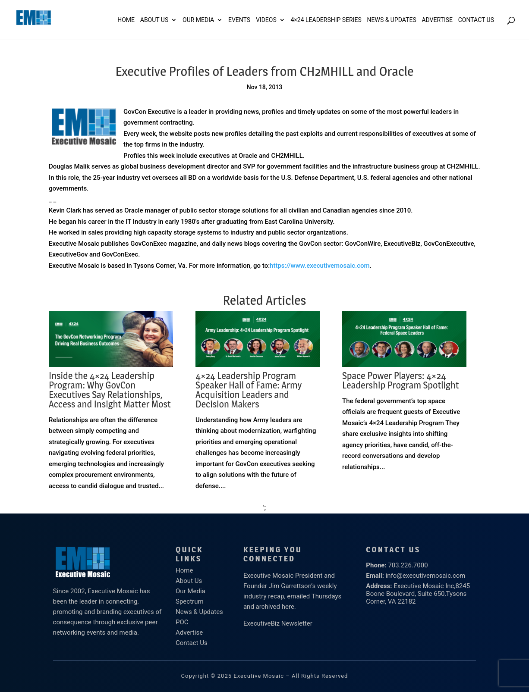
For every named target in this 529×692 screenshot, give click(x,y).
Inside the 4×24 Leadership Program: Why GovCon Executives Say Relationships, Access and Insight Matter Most (110, 390)
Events (239, 20)
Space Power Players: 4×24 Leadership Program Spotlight (400, 380)
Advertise (189, 632)
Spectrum (190, 601)
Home (126, 20)
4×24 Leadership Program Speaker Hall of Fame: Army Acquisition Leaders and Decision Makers (248, 390)
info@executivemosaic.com (426, 575)
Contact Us (476, 20)
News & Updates (391, 20)
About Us (154, 20)
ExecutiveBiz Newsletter (277, 623)
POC (182, 622)
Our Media (198, 20)
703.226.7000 (408, 565)
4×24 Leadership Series (325, 20)
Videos (266, 20)
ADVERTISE (437, 20)
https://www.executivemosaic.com (320, 265)
